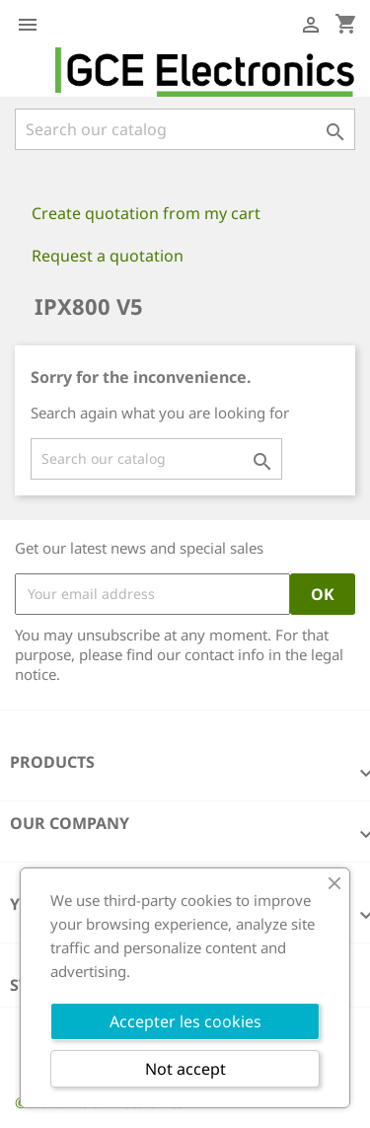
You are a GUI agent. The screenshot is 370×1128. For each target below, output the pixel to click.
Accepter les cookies (185, 1021)
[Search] (185, 129)
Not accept (185, 1069)
